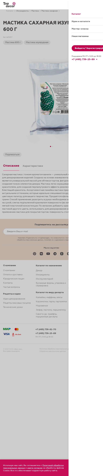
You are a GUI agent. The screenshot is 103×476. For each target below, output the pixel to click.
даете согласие (34, 468)
